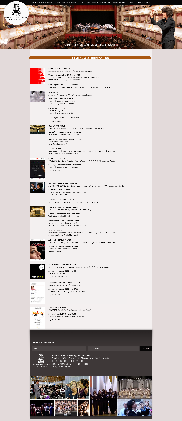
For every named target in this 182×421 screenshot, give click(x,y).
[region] (90, 57)
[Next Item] (178, 27)
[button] (41, 2)
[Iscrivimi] (146, 348)
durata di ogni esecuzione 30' (60, 113)
